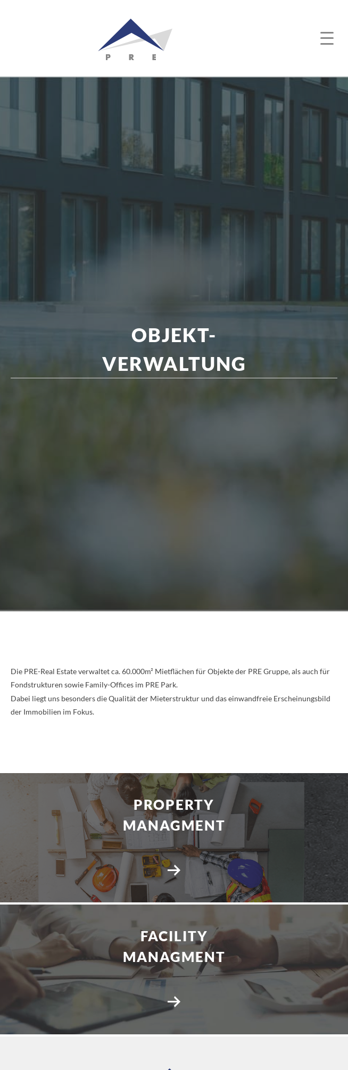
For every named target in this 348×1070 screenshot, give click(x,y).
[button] (328, 38)
